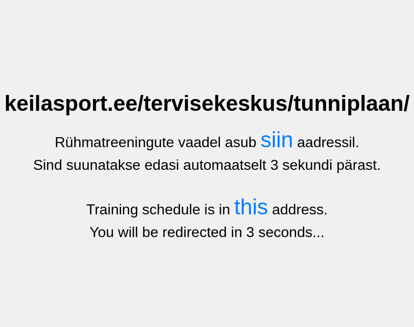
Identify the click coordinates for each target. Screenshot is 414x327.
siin (276, 140)
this (251, 207)
